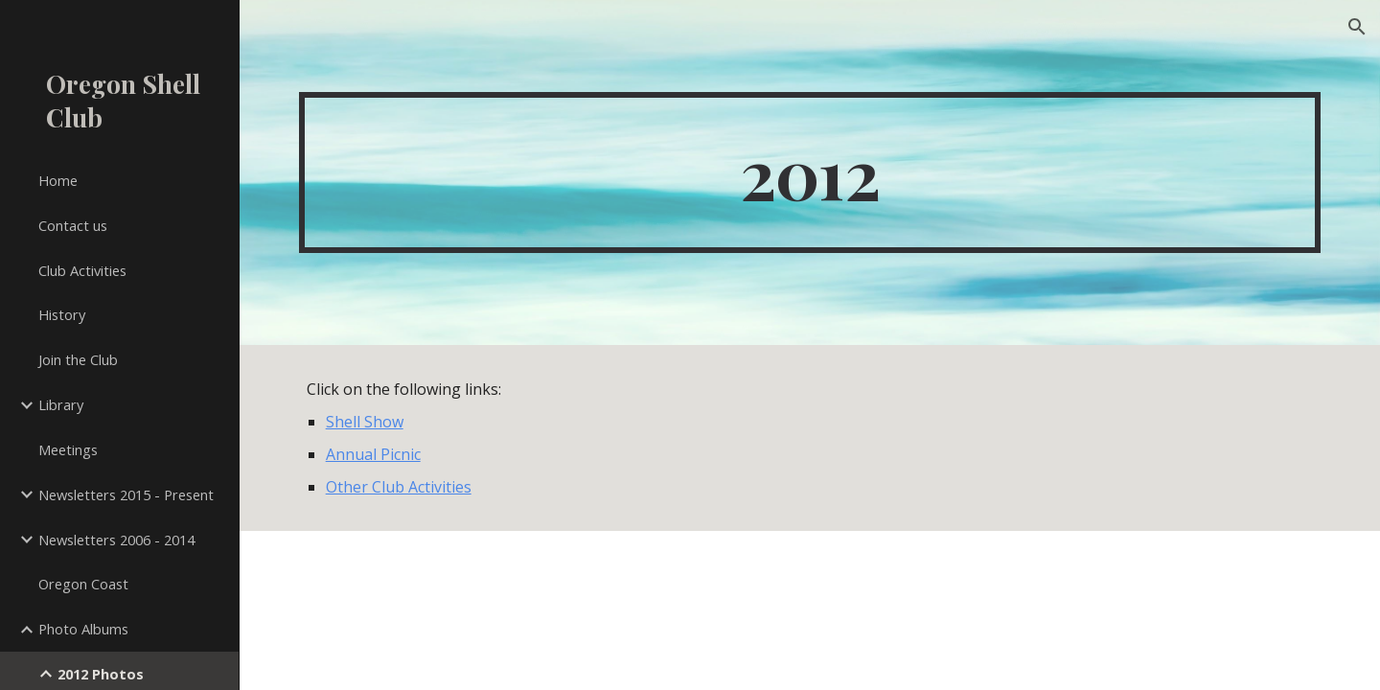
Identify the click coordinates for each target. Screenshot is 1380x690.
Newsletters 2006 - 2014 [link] (116, 539)
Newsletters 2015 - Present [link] (126, 494)
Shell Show (364, 421)
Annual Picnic (373, 454)
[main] (810, 172)
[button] (1357, 27)
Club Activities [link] (82, 270)
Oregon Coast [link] (83, 583)
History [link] (61, 314)
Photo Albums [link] (83, 628)
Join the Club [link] (78, 359)
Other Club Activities (399, 486)
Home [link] (58, 180)
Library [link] (60, 404)
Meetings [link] (68, 449)
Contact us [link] (72, 225)
